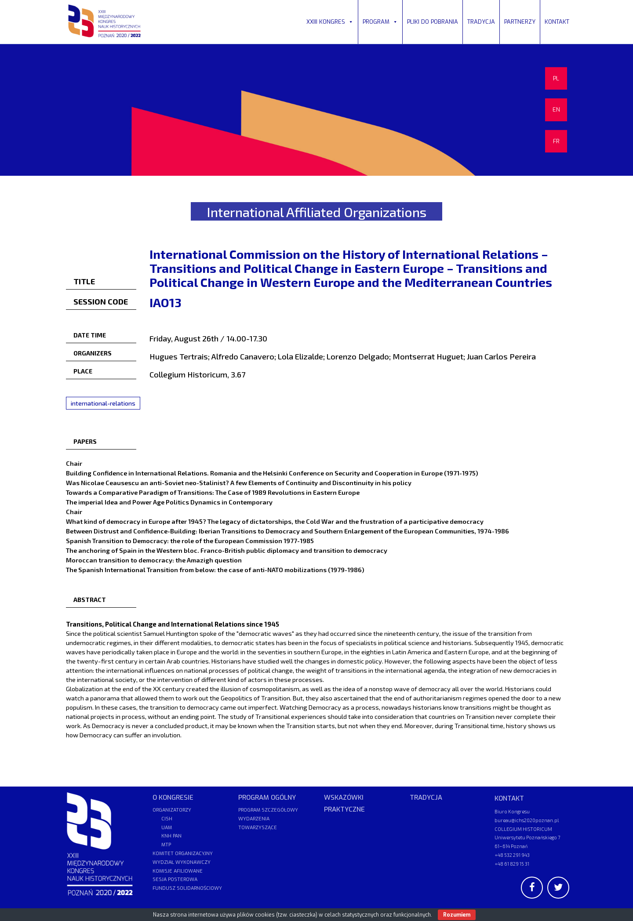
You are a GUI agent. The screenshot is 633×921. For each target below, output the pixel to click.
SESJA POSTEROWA (175, 879)
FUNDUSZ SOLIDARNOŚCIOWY (187, 888)
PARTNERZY (519, 21)
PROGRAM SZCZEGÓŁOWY (268, 810)
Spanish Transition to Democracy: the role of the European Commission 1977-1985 (190, 540)
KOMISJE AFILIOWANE (178, 871)
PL (556, 78)
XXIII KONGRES (329, 21)
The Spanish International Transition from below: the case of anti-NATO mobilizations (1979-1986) (215, 569)
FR (556, 141)
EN (556, 109)
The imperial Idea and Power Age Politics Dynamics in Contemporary (169, 502)
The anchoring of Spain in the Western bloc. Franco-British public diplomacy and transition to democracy (226, 550)
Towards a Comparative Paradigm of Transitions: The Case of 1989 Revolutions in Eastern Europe (213, 492)
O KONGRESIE (173, 797)
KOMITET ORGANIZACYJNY (183, 853)
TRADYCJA (481, 21)
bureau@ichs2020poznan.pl (527, 820)
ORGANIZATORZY (172, 810)
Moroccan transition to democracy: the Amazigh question (154, 560)
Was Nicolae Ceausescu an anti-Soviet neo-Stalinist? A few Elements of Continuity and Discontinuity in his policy (238, 482)
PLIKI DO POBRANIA (432, 21)
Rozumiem (456, 914)
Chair (74, 463)
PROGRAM (380, 21)
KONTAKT (557, 21)
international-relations (103, 403)
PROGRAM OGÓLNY (267, 797)
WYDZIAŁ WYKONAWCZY (182, 862)
